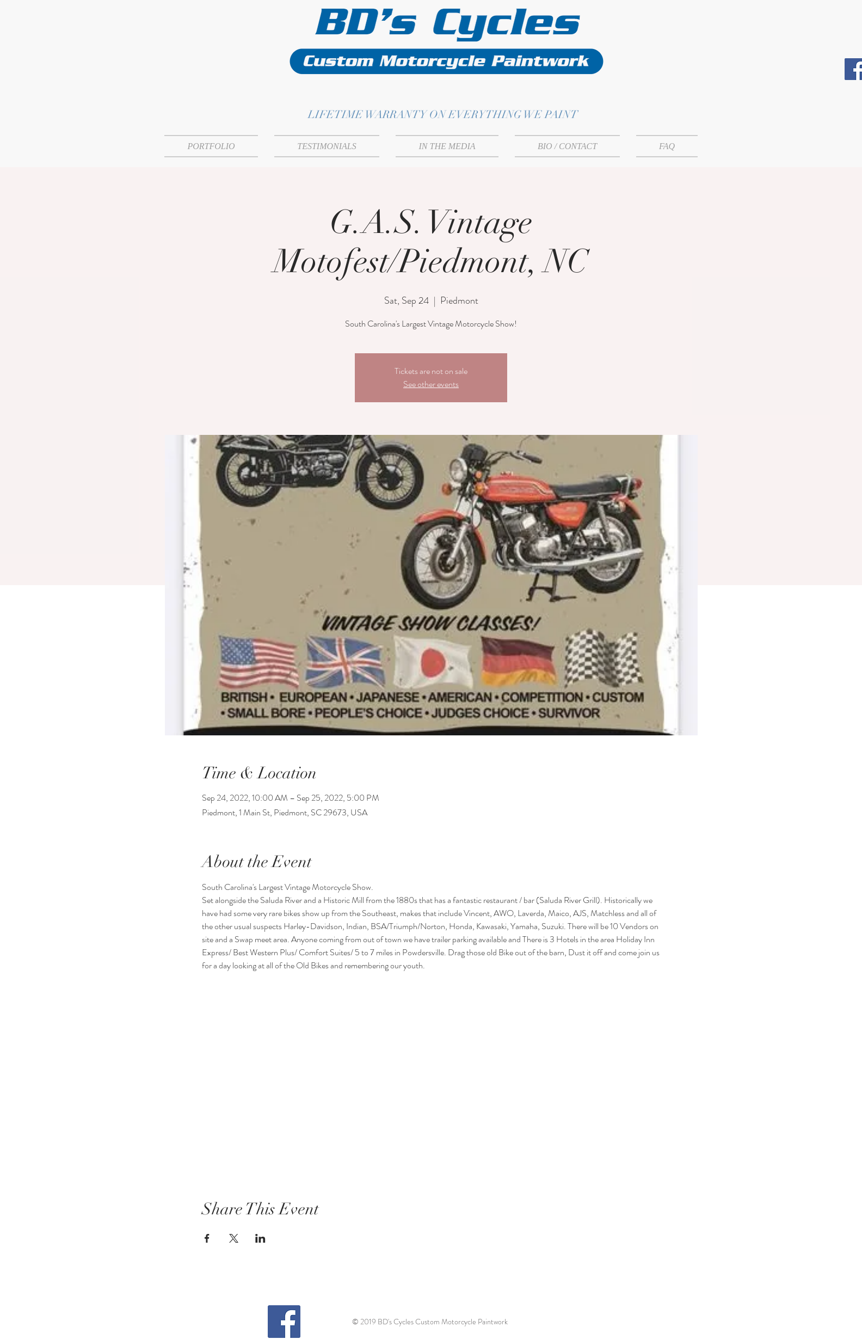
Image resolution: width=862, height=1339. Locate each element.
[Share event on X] (234, 1238)
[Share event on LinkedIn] (260, 1238)
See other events (431, 384)
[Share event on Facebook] (207, 1238)
